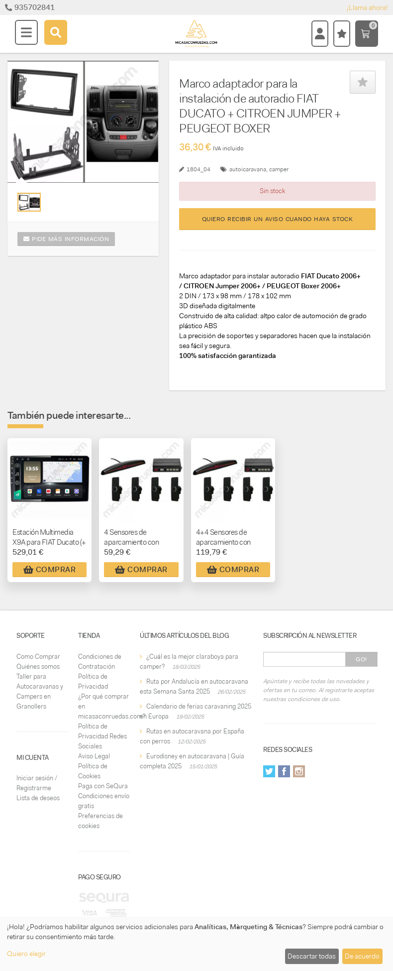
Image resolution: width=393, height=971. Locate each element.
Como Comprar (38, 656)
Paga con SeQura (103, 786)
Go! (361, 659)
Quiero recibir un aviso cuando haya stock (277, 219)
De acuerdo (362, 956)
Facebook (284, 771)
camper (279, 169)
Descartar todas (312, 956)
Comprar (49, 570)
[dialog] (196, 944)
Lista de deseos (38, 798)
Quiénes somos (38, 666)
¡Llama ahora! (367, 7)
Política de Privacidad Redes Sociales (102, 736)
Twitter (269, 771)
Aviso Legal (94, 756)
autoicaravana (247, 169)
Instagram (299, 771)
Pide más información (66, 239)
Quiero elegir (26, 953)
